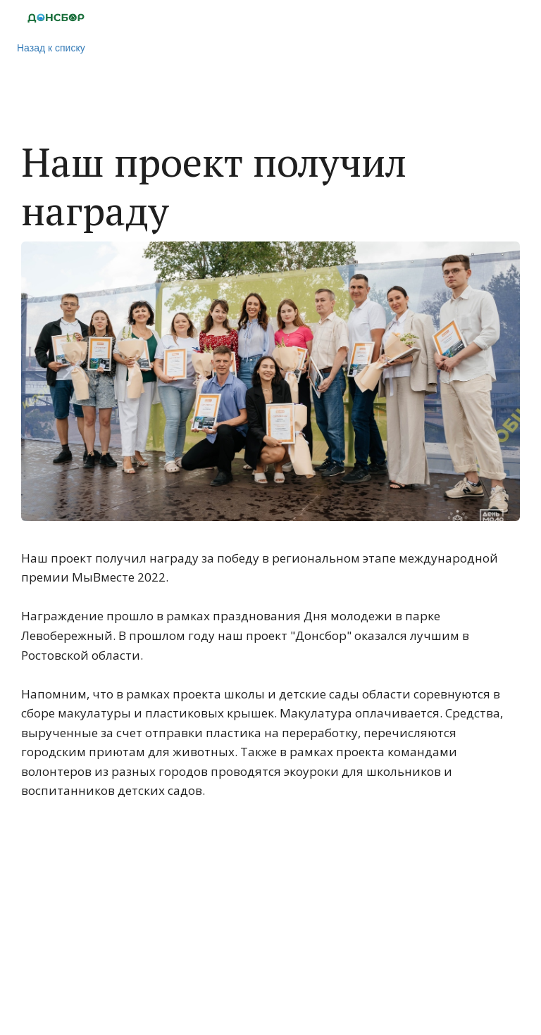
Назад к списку (51, 48)
